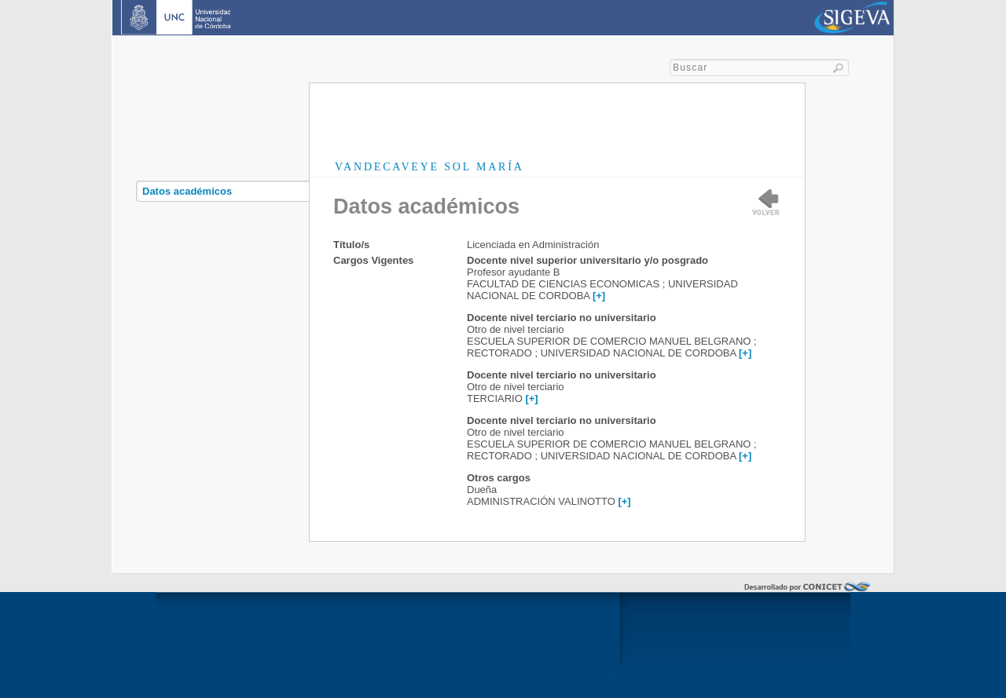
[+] (599, 295)
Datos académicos (187, 191)
